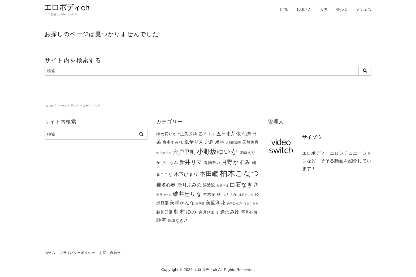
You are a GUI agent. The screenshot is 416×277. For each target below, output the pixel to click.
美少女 (342, 9)
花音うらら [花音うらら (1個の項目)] (250, 203)
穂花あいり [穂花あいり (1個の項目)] (246, 194)
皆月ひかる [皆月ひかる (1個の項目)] (163, 194)
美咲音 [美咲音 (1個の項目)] (200, 203)
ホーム (50, 253)
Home (49, 105)
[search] (364, 71)
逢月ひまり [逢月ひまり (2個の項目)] (208, 212)
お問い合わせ (109, 253)
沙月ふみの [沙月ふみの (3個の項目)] (189, 185)
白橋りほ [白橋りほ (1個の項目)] (222, 185)
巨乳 (284, 9)
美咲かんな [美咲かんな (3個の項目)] (182, 202)
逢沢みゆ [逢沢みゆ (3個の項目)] (230, 212)
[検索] (208, 71)
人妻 (324, 9)
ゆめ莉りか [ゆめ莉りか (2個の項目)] (166, 134)
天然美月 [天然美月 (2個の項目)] (250, 142)
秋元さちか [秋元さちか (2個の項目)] (227, 194)
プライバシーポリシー (77, 253)
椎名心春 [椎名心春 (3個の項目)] (166, 185)
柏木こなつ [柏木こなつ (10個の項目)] (239, 173)
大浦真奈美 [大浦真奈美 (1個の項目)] (233, 142)
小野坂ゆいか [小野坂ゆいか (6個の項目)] (217, 151)
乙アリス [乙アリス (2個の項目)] (207, 134)
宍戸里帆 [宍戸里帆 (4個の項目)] (184, 152)
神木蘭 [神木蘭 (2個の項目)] (209, 194)
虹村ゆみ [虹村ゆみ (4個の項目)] (185, 212)
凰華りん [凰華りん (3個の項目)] (194, 142)
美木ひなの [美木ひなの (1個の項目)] (234, 203)
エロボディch (205, 269)
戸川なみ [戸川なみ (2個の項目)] (170, 162)
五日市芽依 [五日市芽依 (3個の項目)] (228, 133)
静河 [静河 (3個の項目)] (161, 220)
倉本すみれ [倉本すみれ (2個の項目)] (173, 142)
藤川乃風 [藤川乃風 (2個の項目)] (164, 212)
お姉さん (304, 9)
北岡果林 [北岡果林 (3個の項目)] (215, 142)
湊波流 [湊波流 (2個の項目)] (209, 185)
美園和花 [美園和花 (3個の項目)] (216, 202)
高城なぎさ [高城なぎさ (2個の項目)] (177, 220)
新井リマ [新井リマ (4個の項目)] (191, 162)
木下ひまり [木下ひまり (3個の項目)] (186, 174)
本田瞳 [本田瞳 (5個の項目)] (209, 173)
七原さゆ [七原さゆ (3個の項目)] (188, 133)
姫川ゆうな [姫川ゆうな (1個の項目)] (163, 152)
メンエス (363, 9)
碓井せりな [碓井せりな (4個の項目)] (187, 194)
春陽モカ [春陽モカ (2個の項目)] (212, 162)
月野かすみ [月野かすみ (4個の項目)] (236, 162)
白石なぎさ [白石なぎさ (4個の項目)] (244, 184)
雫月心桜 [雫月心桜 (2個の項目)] (249, 212)
